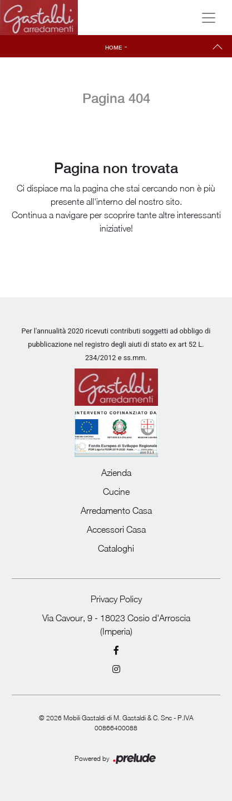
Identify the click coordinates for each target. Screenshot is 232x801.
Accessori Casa (116, 529)
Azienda (116, 473)
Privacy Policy (116, 599)
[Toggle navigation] (209, 17)
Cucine (116, 492)
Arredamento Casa (116, 510)
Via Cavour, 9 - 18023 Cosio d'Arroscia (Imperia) (116, 624)
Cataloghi (116, 548)
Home (113, 47)
